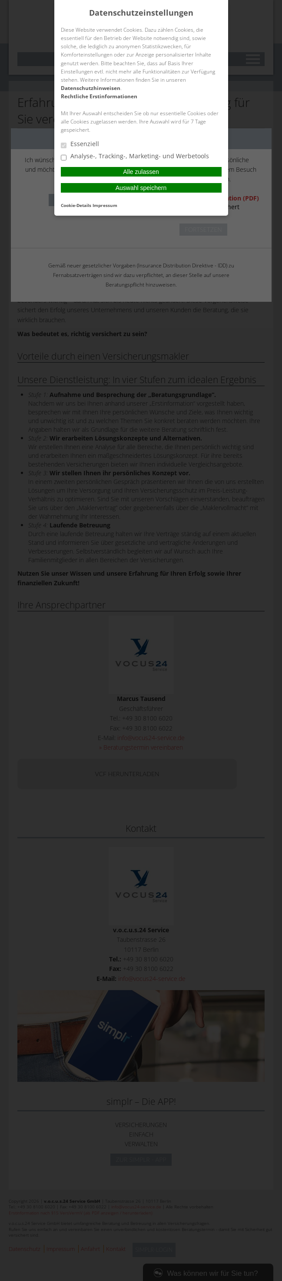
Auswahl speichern (141, 187)
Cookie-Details (76, 205)
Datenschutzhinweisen (90, 88)
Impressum (105, 205)
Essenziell (80, 144)
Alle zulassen (141, 171)
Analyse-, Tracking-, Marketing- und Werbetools (135, 156)
